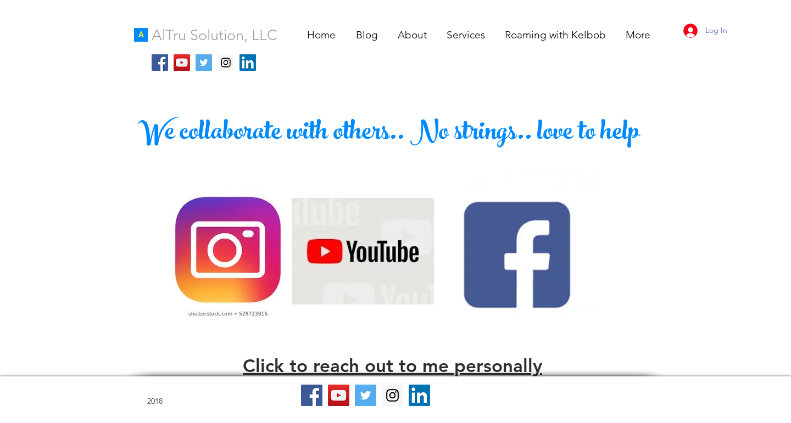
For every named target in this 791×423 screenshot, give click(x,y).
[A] (141, 35)
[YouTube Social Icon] (182, 62)
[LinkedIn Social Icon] (247, 62)
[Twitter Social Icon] (204, 62)
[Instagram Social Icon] (226, 62)
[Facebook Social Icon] (160, 62)
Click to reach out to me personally (392, 365)
